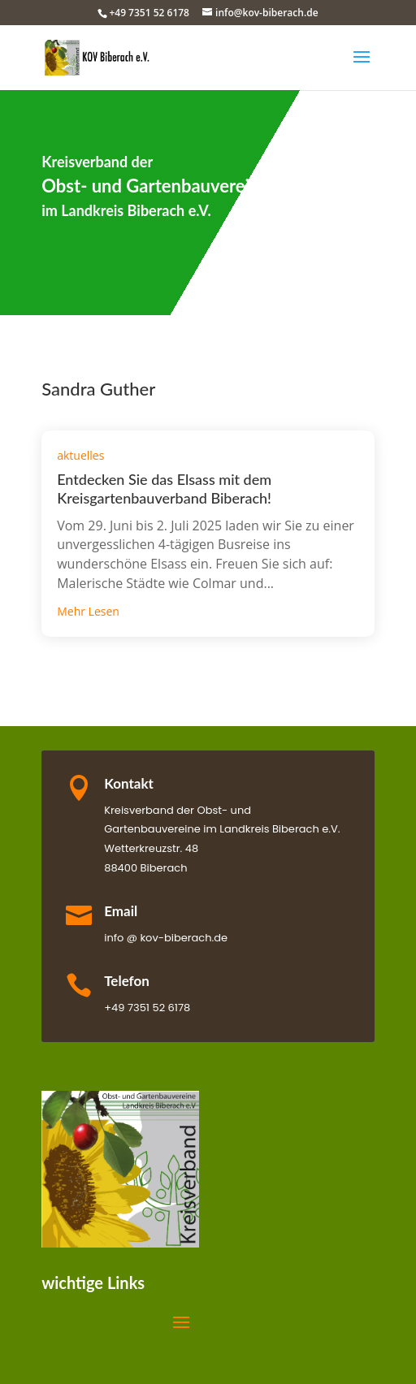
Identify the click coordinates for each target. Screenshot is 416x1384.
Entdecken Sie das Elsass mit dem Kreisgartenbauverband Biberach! (164, 488)
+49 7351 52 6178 (149, 12)
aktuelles (80, 455)
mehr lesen (88, 611)
